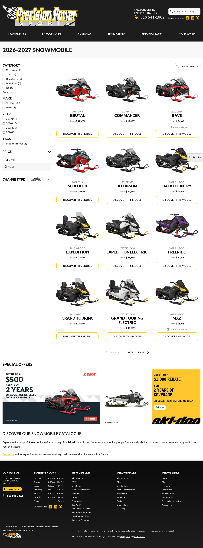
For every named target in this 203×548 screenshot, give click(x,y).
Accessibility (167, 505)
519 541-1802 (149, 17)
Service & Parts (152, 34)
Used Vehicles (51, 34)
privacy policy (124, 536)
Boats (74, 497)
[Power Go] (31, 535)
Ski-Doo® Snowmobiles (82, 512)
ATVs (74, 482)
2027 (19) (11, 118)
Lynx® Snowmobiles (80, 516)
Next (144, 352)
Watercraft (76, 493)
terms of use (139, 536)
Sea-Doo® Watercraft (81, 508)
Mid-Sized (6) (13, 83)
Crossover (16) (14, 69)
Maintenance (167, 497)
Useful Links (170, 472)
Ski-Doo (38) (13, 102)
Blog (164, 482)
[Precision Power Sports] (40, 15)
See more (9, 92)
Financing (84, 34)
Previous (112, 352)
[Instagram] (192, 18)
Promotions (116, 34)
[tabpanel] (49, 489)
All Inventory (77, 478)
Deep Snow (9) (14, 78)
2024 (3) (10, 132)
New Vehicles (17, 34)
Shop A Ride (20, 530)
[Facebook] (187, 18)
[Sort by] (187, 66)
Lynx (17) (11, 107)
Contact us (8, 454)
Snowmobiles (77, 501)
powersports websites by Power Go (44, 526)
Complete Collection (80, 520)
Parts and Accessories (171, 501)
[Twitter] (197, 18)
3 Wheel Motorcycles (81, 489)
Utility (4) (11, 87)
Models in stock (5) (16, 143)
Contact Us (187, 34)
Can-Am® (76, 505)
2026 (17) (11, 123)
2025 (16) (11, 127)
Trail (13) (11, 74)
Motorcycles (122, 493)
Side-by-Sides (77, 486)
